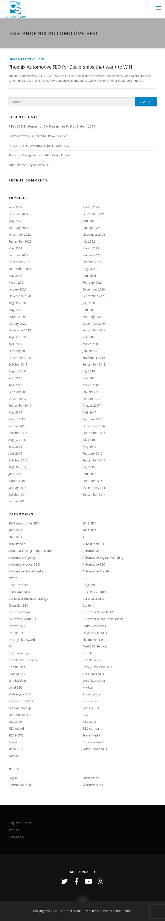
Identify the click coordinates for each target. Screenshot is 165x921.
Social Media (91, 735)
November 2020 (19, 296)
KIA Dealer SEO (93, 674)
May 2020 (15, 310)
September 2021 (19, 269)
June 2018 (15, 378)
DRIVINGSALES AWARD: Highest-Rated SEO (38, 146)
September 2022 (19, 241)
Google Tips (16, 667)
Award (12, 578)
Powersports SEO (20, 701)
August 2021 (91, 269)
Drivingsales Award (21, 640)
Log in (12, 778)
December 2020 (93, 289)
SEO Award (16, 728)
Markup (87, 687)
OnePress (91, 911)
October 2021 (92, 262)
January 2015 (17, 488)
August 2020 (17, 303)
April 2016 (15, 453)
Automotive (90, 551)
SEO (41, 59)
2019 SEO (15, 530)
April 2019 (15, 344)
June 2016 (15, 446)
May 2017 (15, 412)
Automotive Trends (95, 571)
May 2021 (15, 276)
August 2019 (17, 337)
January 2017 (17, 426)
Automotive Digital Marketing (102, 557)
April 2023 (89, 221)
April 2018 (15, 385)
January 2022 (91, 255)
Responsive (90, 701)
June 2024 (15, 207)
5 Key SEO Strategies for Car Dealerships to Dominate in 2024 (51, 126)
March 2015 (16, 481)
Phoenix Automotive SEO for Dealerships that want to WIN (70, 66)
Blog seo (88, 585)
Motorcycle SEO (19, 694)
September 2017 (19, 405)
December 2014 (93, 488)
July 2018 (88, 371)
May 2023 (15, 221)
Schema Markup (19, 708)
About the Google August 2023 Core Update (39, 155)
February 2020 (92, 317)
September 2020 (93, 296)
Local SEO (15, 687)
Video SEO (15, 749)
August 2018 (17, 371)
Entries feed (90, 778)
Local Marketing (22, 59)
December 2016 (93, 426)
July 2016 (88, 440)
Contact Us (16, 837)
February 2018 (18, 392)
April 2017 (89, 412)
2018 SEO (89, 523)
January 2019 (91, 351)
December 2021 (19, 262)
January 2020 (17, 323)
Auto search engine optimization (30, 551)
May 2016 (89, 446)
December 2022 (19, 234)
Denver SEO (16, 626)
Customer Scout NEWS (98, 612)
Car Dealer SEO (93, 599)
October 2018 (18, 364)
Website (14, 756)
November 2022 (93, 234)
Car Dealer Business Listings (28, 599)
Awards (13, 830)
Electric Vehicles (93, 640)
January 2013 (17, 501)
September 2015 (93, 460)
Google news (91, 660)
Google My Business (22, 660)
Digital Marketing (94, 626)
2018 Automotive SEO (23, 523)
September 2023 (93, 214)
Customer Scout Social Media (103, 619)
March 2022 (90, 248)
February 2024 (18, 214)
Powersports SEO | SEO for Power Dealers (38, 136)
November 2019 (19, 330)
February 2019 (18, 351)
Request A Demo (20, 823)
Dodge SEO (16, 633)
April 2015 (89, 474)
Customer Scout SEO (23, 619)
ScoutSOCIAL (91, 708)
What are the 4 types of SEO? (28, 165)
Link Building (17, 680)
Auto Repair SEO (93, 544)
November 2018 (93, 358)
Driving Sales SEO (94, 633)
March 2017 (16, 419)
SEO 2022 (89, 722)
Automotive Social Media (25, 571)
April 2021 (89, 276)
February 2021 (92, 282)
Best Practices (18, 585)
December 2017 (19, 399)
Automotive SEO (93, 564)
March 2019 (90, 344)
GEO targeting (18, 653)
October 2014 (18, 494)
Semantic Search (20, 715)
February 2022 (18, 255)
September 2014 (93, 494)
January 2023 (91, 228)
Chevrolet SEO (18, 605)
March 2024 (90, 207)
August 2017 (91, 405)
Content (88, 605)
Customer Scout (19, 612)
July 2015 (88, 467)
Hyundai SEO (17, 674)
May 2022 (15, 248)
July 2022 (88, 241)
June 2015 (15, 474)
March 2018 (90, 385)
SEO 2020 (15, 722)
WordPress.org (92, 785)
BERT (86, 578)
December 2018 (19, 358)
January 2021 (17, 289)
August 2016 (17, 440)
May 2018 (89, 378)
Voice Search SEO (94, 749)
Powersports (91, 694)
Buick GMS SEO (19, 592)
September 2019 (93, 330)
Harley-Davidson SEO (97, 667)
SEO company (92, 728)
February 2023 (18, 228)
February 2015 (92, 481)
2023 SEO (15, 537)
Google (87, 653)
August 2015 (17, 467)
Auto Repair (16, 544)
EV (10, 646)
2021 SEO (89, 530)
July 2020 (88, 303)
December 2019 (93, 323)
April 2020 (89, 310)
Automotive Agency (22, 557)
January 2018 (91, 392)
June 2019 (89, 337)
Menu (158, 8)
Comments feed (19, 785)
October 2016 (18, 433)
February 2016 (92, 453)
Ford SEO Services (95, 646)
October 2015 (18, 460)
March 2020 (16, 317)
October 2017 (92, 399)
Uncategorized (92, 742)
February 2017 (92, 419)
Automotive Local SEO (24, 564)
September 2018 (93, 364)
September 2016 (93, 433)
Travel (12, 742)
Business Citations (95, 592)
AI (83, 537)
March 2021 (16, 282)
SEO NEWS (16, 735)
